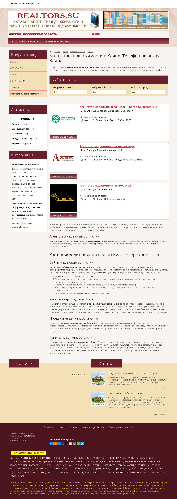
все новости (77, 374)
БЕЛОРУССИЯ (16, 68)
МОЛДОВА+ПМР (18, 81)
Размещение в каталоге (58, 41)
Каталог (57, 51)
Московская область (77, 51)
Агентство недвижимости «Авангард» (107, 146)
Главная (48, 427)
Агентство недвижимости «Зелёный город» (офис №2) (118, 107)
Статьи (73, 427)
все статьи (159, 414)
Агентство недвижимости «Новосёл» (106, 185)
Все (69, 92)
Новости (61, 427)
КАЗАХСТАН (15, 74)
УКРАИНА (14, 87)
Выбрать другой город (30, 41)
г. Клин (90, 51)
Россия (65, 51)
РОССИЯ (14, 61)
